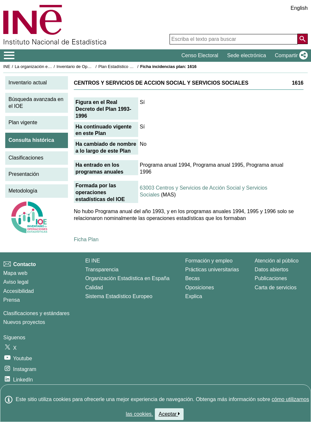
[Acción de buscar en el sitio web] (302, 39)
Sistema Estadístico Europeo (118, 296)
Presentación (23, 174)
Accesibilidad (18, 291)
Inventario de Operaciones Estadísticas (93, 66)
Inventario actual (27, 82)
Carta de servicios (276, 287)
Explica (193, 296)
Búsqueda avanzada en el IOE (35, 102)
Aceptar (169, 414)
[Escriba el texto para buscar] (234, 39)
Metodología (22, 191)
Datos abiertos (271, 269)
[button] (290, 55)
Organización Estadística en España (127, 278)
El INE (92, 260)
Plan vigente (22, 122)
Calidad (94, 287)
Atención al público (277, 260)
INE (6, 66)
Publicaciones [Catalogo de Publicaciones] (271, 278)
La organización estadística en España (51, 66)
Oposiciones (199, 287)
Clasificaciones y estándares (36, 313)
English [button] (299, 8)
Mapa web (15, 273)
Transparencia (102, 269)
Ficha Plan (86, 239)
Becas (192, 278)
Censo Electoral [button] (199, 55)
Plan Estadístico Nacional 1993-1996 (132, 66)
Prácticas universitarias (212, 269)
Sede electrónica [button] (246, 55)
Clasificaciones (25, 157)
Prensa (11, 300)
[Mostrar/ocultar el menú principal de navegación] (9, 55)
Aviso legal (15, 282)
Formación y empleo (209, 260)
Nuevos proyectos (24, 322)
